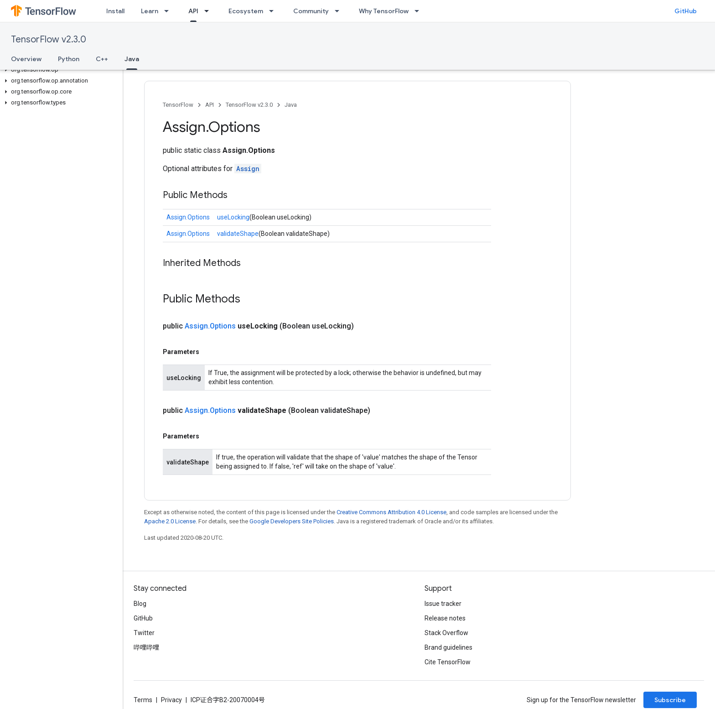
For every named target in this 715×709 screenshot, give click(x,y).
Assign (247, 168)
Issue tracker (443, 603)
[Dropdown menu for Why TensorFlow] (419, 11)
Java (291, 104)
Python (68, 59)
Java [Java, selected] (131, 59)
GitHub (685, 11)
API (209, 104)
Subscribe (670, 700)
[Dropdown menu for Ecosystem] (274, 11)
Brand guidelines (448, 647)
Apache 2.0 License (170, 521)
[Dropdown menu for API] (209, 11)
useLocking (233, 217)
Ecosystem (245, 11)
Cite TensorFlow (448, 662)
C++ (102, 59)
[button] (59, 69)
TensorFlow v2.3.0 (48, 39)
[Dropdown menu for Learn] (169, 11)
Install (115, 11)
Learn (149, 11)
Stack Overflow (446, 632)
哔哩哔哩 (146, 647)
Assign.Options (188, 217)
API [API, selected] (193, 11)
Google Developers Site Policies (291, 521)
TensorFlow (178, 104)
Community (311, 11)
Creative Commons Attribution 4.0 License (391, 512)
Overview (26, 59)
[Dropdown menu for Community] (340, 11)
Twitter (144, 632)
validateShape (238, 233)
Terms (143, 700)
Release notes (445, 618)
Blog (140, 603)
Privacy (171, 700)
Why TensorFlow (384, 11)
